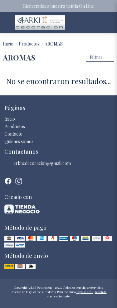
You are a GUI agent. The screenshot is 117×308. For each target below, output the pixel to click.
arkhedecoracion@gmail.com (37, 163)
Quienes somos (18, 141)
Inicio (11, 44)
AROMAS (54, 44)
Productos (32, 44)
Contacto (13, 134)
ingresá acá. (84, 292)
